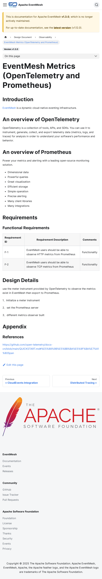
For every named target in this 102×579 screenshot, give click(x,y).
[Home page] (6, 37)
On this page (12, 56)
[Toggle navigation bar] (5, 4)
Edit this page (13, 364)
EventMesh (9, 107)
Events (7, 466)
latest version (62, 27)
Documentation (12, 461)
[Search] (96, 5)
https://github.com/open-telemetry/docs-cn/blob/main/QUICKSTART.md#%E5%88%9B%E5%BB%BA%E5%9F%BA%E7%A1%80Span (51, 349)
